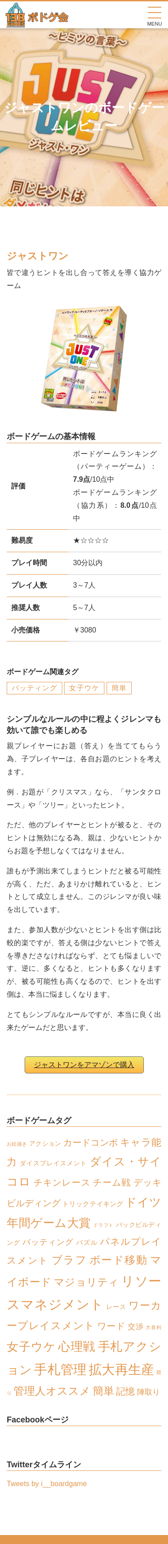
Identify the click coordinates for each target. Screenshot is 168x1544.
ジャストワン (38, 256)
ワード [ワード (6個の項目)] (111, 1326)
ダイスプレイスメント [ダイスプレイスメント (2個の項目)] (53, 1163)
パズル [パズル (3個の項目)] (87, 1242)
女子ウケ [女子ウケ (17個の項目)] (31, 1346)
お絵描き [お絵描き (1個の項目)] (17, 1144)
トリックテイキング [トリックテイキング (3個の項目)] (92, 1204)
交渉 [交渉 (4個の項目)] (136, 1326)
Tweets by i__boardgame (47, 1483)
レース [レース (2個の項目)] (116, 1307)
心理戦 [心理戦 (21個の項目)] (77, 1346)
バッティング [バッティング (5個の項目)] (47, 1242)
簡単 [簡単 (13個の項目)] (103, 1391)
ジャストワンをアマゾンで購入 (84, 1065)
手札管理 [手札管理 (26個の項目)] (60, 1369)
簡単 (119, 688)
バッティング (34, 688)
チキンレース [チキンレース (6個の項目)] (62, 1182)
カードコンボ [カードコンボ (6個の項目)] (90, 1142)
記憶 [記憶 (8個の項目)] (125, 1391)
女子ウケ (84, 688)
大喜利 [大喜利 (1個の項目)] (153, 1327)
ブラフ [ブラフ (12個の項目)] (69, 1260)
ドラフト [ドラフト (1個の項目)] (103, 1225)
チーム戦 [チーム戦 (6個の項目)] (112, 1182)
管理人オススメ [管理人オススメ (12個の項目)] (51, 1391)
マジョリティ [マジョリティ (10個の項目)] (86, 1282)
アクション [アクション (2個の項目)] (45, 1143)
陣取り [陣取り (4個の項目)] (148, 1392)
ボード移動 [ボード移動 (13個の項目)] (118, 1260)
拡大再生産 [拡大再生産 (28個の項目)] (121, 1369)
